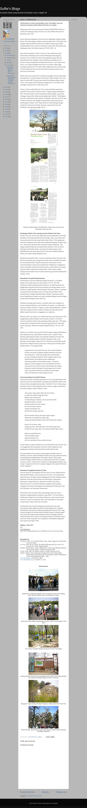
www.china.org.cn (25, 558)
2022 (6, 89)
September (10, 57)
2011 (6, 116)
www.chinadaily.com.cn (27, 559)
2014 (6, 109)
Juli (8, 60)
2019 (6, 97)
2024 (6, 53)
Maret (8, 62)
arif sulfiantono (9, 39)
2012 (6, 114)
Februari (9, 65)
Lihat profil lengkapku (9, 41)
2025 (6, 50)
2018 (6, 99)
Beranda (45, 792)
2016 (6, 104)
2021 (6, 92)
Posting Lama (61, 792)
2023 (6, 87)
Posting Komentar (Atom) (34, 796)
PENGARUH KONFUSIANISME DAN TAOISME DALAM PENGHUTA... (11, 79)
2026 (6, 48)
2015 (6, 107)
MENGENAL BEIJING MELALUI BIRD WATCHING (10, 70)
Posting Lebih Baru (27, 792)
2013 (6, 111)
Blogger (55, 803)
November (10, 55)
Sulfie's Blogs (10, 9)
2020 (6, 94)
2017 (6, 102)
